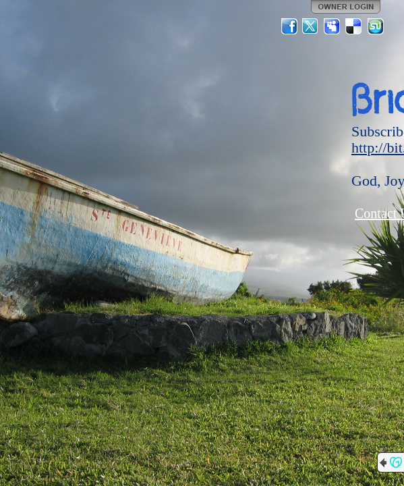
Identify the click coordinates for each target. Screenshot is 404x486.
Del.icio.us (354, 26)
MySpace (332, 26)
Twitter (310, 26)
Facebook (289, 26)
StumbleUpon (375, 26)
